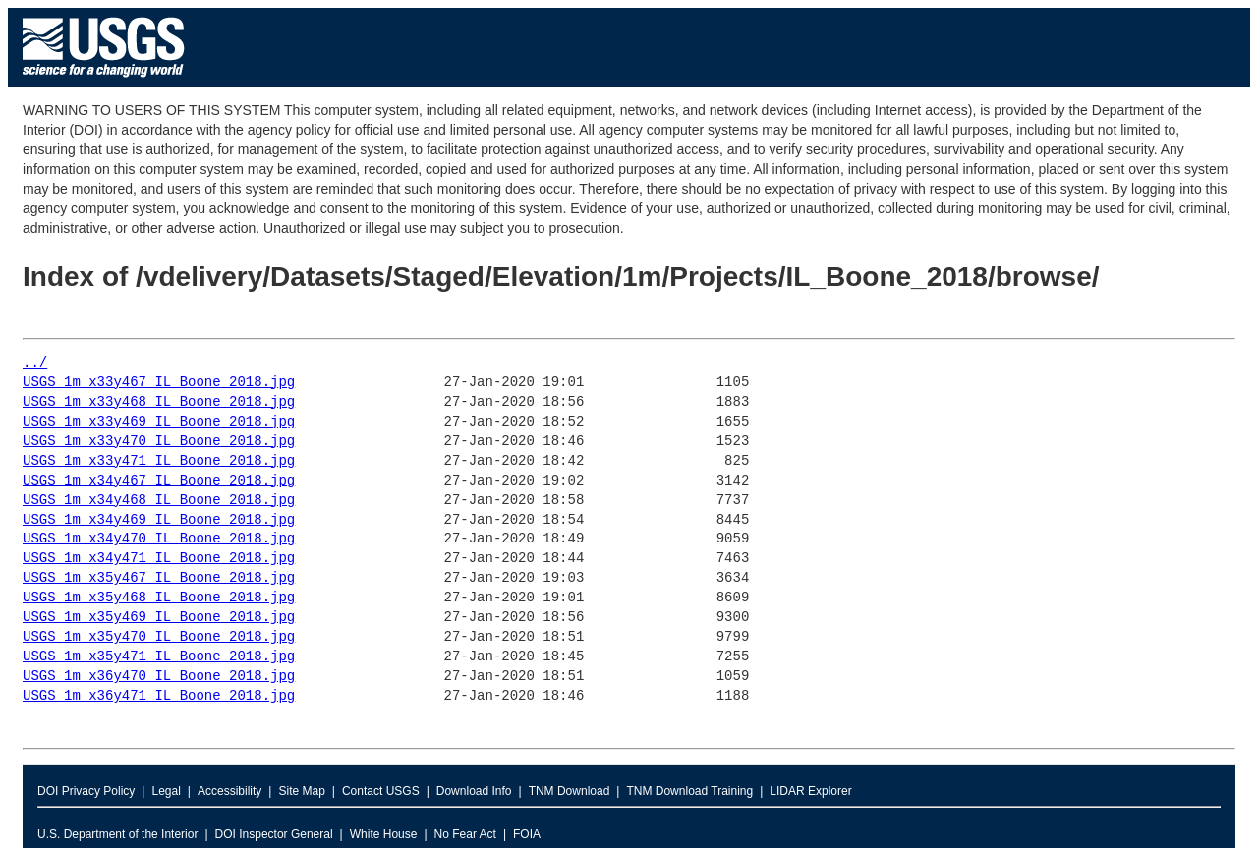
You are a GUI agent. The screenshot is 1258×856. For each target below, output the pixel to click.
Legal (165, 791)
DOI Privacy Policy (86, 791)
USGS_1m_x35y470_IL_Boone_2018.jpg (159, 637)
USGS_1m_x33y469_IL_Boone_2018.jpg (159, 422)
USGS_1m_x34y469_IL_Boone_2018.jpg (159, 520)
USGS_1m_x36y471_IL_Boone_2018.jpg (159, 696)
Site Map (301, 791)
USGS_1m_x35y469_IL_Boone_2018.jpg (159, 617)
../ (35, 363)
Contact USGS (381, 791)
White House (384, 834)
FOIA (527, 834)
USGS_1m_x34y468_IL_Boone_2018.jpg (159, 500)
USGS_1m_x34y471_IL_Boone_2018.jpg (159, 558)
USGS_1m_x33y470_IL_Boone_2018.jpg (159, 441)
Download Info (474, 791)
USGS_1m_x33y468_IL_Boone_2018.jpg (159, 402)
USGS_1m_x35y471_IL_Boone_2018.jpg (159, 657)
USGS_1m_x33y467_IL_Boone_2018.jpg (159, 382)
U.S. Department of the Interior (117, 834)
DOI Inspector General (274, 834)
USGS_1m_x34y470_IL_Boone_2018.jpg (159, 539)
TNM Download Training (689, 791)
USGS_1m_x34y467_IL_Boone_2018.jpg (159, 481)
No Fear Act (465, 834)
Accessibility (229, 791)
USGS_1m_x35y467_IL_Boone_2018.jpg (159, 578)
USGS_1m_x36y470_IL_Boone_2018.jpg (159, 676)
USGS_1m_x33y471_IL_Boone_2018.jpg (159, 461)
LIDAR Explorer (810, 791)
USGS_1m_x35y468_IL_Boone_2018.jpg (159, 598)
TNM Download (569, 791)
